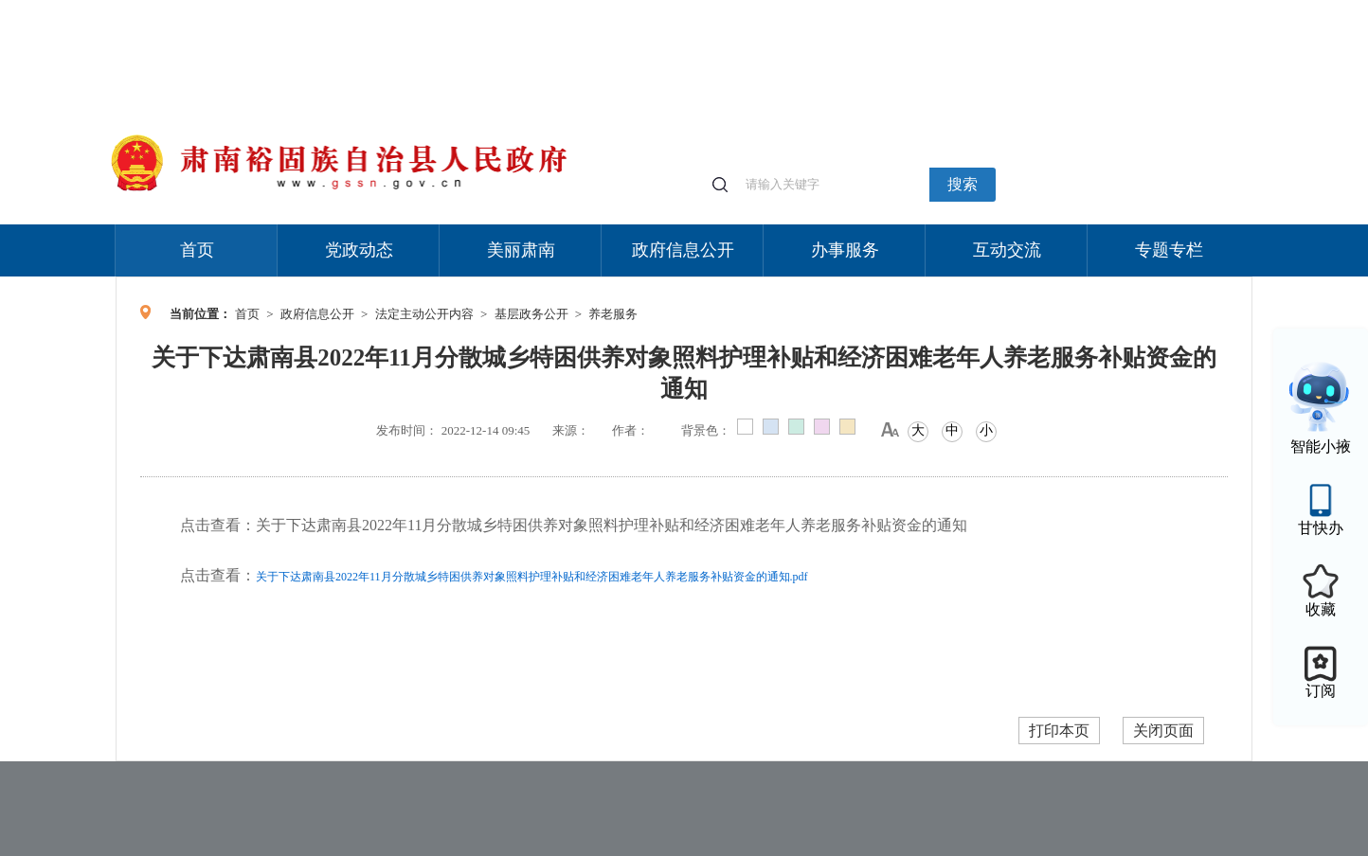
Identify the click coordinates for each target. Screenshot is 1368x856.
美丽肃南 (521, 250)
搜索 (962, 184)
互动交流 (1007, 250)
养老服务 (613, 314)
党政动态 (359, 250)
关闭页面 (1163, 730)
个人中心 (949, 10)
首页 (197, 250)
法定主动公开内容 (424, 314)
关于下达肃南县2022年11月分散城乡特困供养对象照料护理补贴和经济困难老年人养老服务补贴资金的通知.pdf (532, 576)
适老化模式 (1027, 9)
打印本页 (1059, 730)
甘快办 (1320, 528)
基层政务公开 (531, 314)
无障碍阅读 (1112, 9)
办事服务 (845, 250)
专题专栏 (1169, 250)
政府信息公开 (683, 250)
